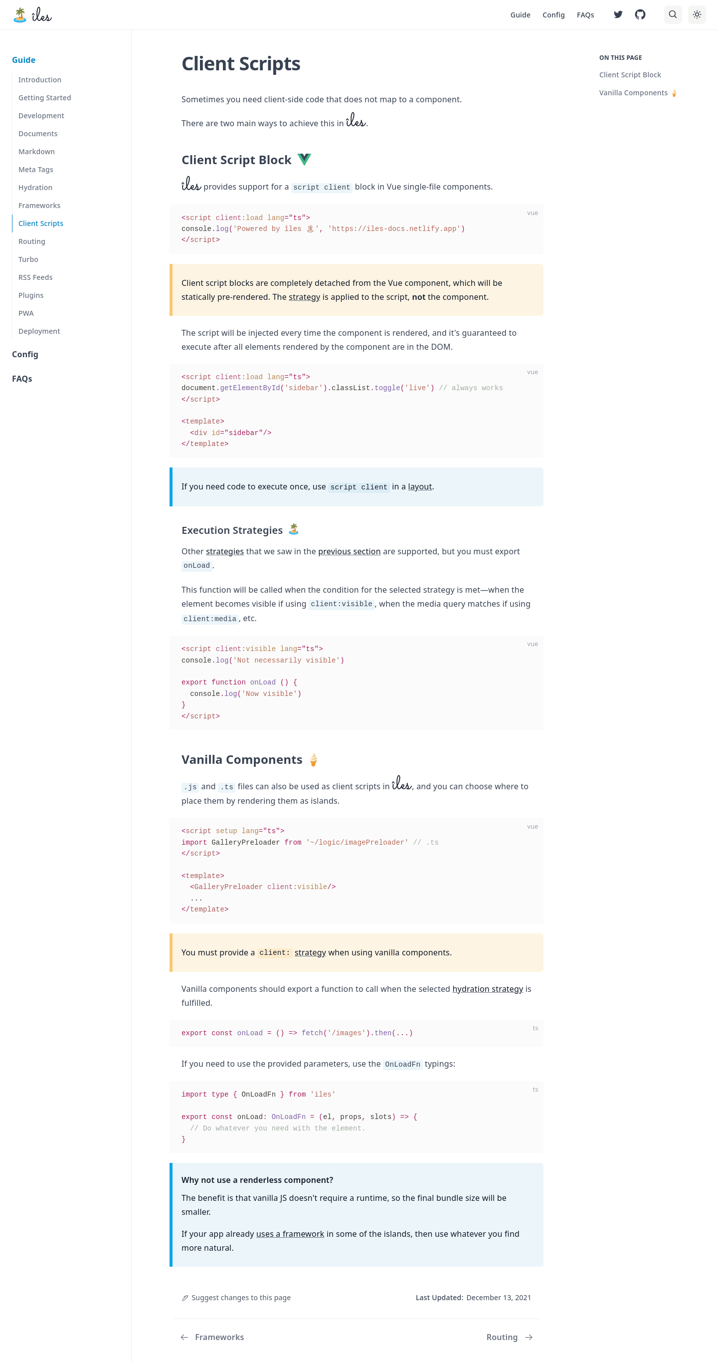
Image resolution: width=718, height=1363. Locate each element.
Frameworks (39, 205)
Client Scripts (40, 223)
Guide (521, 14)
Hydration (35, 187)
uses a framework (290, 1233)
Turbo (28, 259)
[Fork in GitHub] (640, 14)
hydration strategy (488, 988)
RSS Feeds (35, 277)
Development (41, 115)
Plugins (31, 295)
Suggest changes (236, 1297)
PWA (26, 313)
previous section (349, 551)
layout (420, 486)
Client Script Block (630, 74)
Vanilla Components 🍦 (639, 92)
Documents (37, 133)
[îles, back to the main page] (32, 15)
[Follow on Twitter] (618, 14)
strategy (304, 296)
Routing (31, 241)
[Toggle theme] (697, 14)
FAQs (585, 14)
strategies (225, 551)
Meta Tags (35, 169)
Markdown (36, 151)
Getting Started (44, 97)
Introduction (40, 79)
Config (553, 14)
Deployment (39, 331)
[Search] (673, 14)
